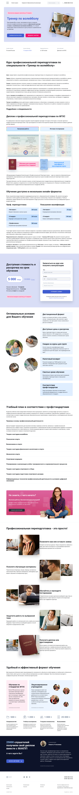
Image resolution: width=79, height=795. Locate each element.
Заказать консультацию (16, 510)
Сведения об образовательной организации (31, 2)
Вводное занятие (33, 35)
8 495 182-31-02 (68, 778)
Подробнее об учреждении (37, 707)
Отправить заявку (56, 291)
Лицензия (25, 786)
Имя (44, 269)
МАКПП (9, 777)
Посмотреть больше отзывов (47, 765)
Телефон (45, 276)
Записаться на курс (15, 35)
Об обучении (42, 784)
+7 (44, 279)
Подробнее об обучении (14, 707)
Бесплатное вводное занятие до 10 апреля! (19, 296)
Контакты (42, 786)
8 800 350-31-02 (68, 3)
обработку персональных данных (56, 298)
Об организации (26, 784)
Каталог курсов (15, 2)
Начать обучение (14, 761)
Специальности (9, 786)
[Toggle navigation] (7, 3)
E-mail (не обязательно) (48, 283)
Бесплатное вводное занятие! (20, 13)
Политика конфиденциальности (63, 784)
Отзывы (7, 788)
